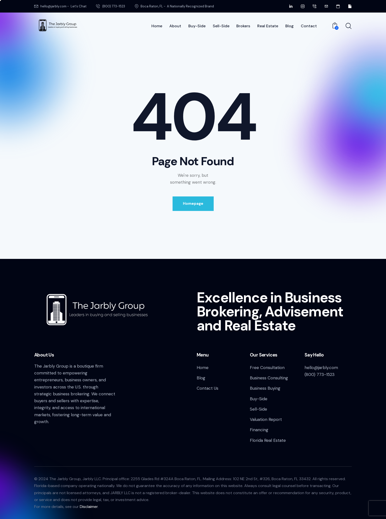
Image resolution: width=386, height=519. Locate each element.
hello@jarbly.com (321, 367)
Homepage (193, 203)
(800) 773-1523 (320, 374)
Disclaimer (89, 506)
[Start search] (348, 26)
